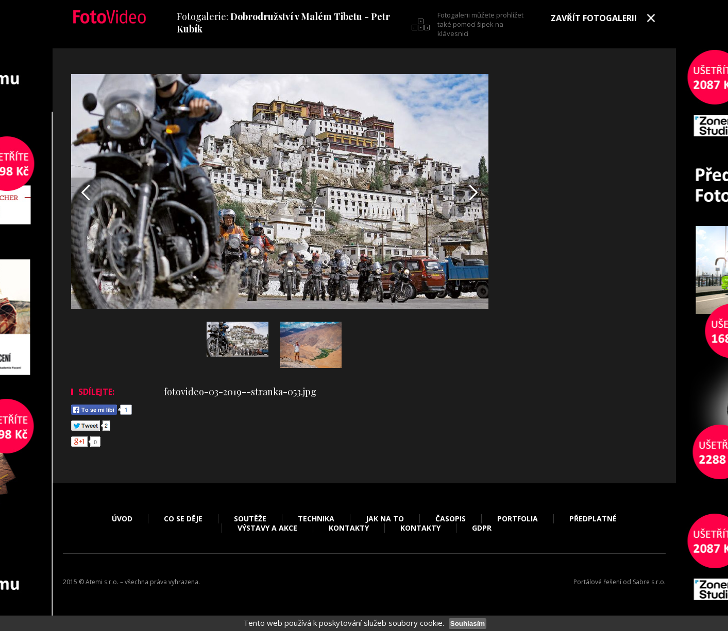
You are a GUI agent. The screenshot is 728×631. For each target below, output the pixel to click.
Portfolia (517, 518)
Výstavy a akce (267, 528)
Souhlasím (467, 623)
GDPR (482, 528)
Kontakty (349, 528)
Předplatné (593, 518)
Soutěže (250, 518)
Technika (316, 518)
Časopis (450, 518)
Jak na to (385, 518)
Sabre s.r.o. (649, 581)
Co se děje (183, 518)
